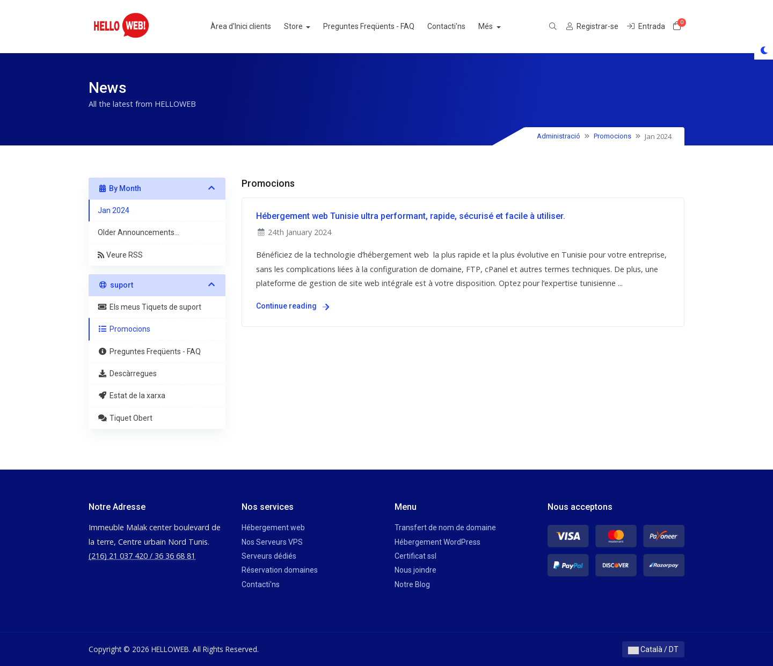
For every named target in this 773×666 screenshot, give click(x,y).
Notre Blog (412, 584)
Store (305, 26)
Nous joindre (415, 570)
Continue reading (292, 306)
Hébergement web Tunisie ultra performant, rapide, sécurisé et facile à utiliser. (410, 216)
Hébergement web (273, 527)
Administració (558, 136)
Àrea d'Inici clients (251, 26)
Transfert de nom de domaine (445, 527)
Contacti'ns (458, 26)
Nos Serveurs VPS (272, 542)
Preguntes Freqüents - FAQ (380, 26)
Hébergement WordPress (437, 542)
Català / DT (653, 649)
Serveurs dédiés (269, 556)
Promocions (612, 136)
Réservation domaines (280, 570)
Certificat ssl (415, 556)
